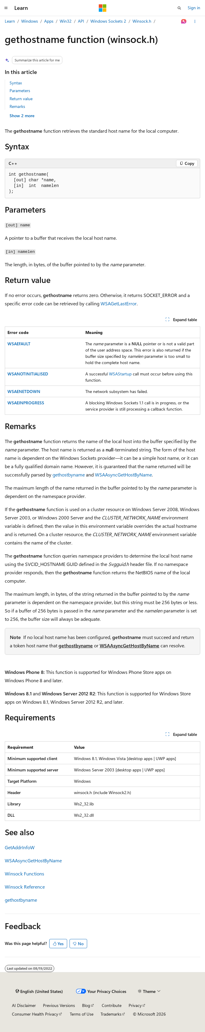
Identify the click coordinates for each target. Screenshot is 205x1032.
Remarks (17, 106)
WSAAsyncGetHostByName (123, 474)
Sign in (194, 7)
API (81, 21)
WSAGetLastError (119, 303)
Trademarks (111, 1014)
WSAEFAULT (18, 343)
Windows (29, 21)
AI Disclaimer (24, 1005)
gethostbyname (69, 474)
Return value (21, 98)
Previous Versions (59, 1005)
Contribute (111, 1005)
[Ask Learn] (184, 21)
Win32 (66, 21)
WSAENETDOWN (23, 391)
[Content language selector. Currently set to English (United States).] (39, 991)
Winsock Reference (25, 887)
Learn (10, 21)
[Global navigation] (6, 8)
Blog (86, 1005)
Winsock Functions (24, 873)
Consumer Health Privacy (35, 1014)
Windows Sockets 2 (108, 21)
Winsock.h (141, 21)
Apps (48, 21)
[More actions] (195, 21)
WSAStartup (120, 374)
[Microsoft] (103, 8)
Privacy (135, 1005)
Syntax (16, 83)
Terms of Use (81, 1014)
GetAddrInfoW (20, 847)
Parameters (20, 90)
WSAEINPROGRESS (25, 403)
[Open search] (179, 8)
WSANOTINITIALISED (27, 374)
